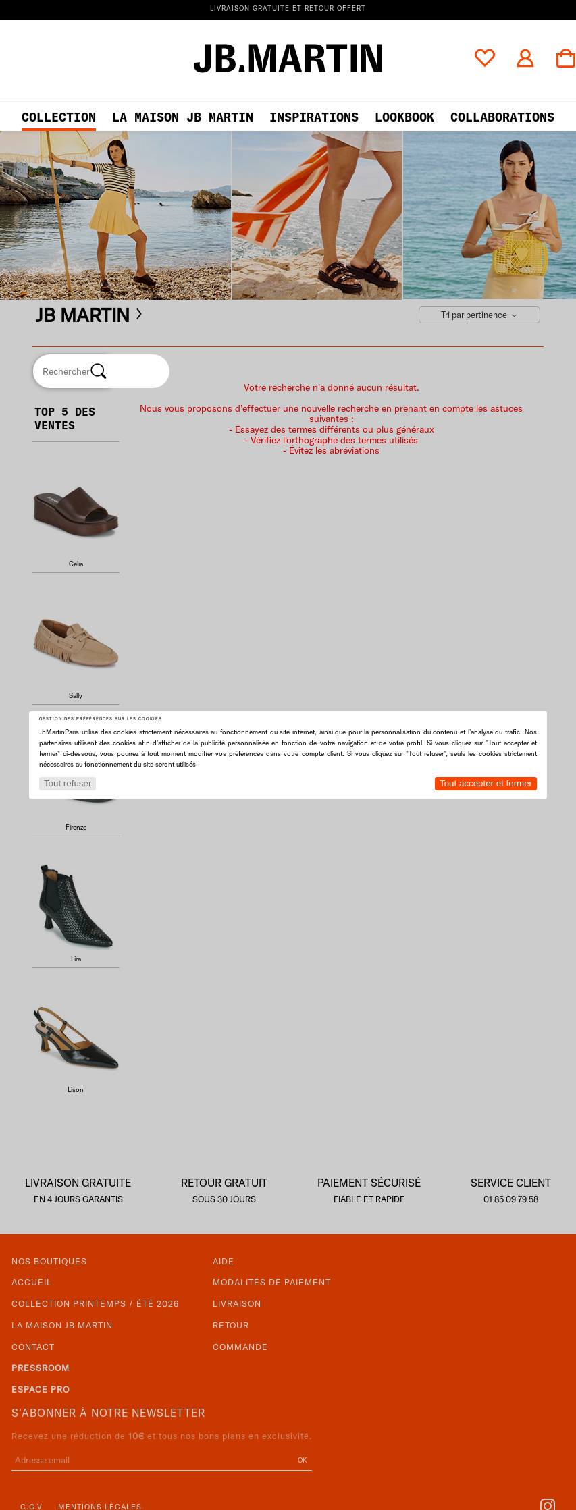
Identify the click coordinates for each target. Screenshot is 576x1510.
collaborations (502, 117)
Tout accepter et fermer (486, 783)
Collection (59, 117)
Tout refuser (67, 783)
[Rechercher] (98, 371)
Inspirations (314, 117)
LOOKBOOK (404, 117)
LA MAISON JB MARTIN (182, 117)
